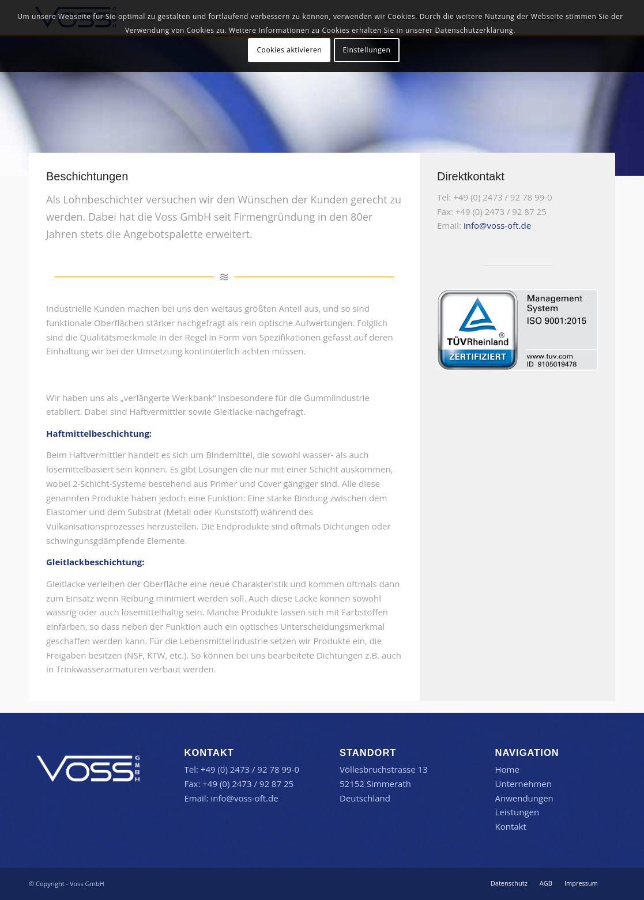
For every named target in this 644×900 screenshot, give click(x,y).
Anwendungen (524, 798)
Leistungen (517, 812)
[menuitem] (509, 883)
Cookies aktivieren (289, 50)
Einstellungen (367, 50)
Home (507, 769)
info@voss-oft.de (497, 225)
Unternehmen (523, 783)
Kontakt (510, 826)
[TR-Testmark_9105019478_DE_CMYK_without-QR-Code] (517, 329)
